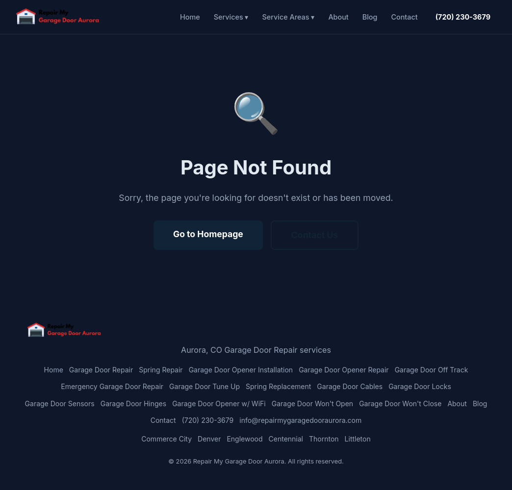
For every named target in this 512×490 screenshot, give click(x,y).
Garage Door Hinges (133, 403)
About (338, 17)
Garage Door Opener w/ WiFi (219, 403)
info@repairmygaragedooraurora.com (300, 420)
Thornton (324, 439)
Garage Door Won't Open (312, 403)
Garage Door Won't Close (400, 403)
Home (190, 17)
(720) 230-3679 (462, 17)
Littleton (358, 439)
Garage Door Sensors (60, 403)
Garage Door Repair (101, 370)
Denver (209, 439)
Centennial (286, 439)
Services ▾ (231, 17)
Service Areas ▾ (288, 17)
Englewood (244, 439)
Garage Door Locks (419, 386)
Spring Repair (160, 370)
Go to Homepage (208, 234)
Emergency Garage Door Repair (112, 386)
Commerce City (166, 439)
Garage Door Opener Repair (344, 370)
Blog (370, 17)
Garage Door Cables (350, 386)
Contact (404, 17)
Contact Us (314, 235)
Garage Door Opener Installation (241, 370)
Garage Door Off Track (431, 370)
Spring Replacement (278, 386)
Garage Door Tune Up (204, 386)
